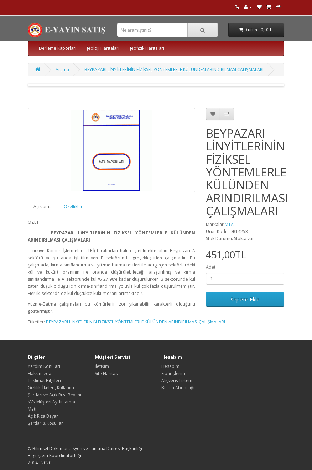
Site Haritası (107, 373)
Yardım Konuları (44, 366)
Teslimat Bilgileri (44, 380)
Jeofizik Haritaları (147, 48)
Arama (62, 70)
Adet (210, 267)
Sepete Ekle (245, 299)
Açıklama (42, 207)
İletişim (102, 366)
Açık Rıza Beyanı (44, 416)
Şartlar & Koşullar (45, 423)
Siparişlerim (173, 373)
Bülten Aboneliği (177, 388)
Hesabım (170, 366)
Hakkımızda (39, 373)
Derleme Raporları (57, 48)
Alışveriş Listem (176, 380)
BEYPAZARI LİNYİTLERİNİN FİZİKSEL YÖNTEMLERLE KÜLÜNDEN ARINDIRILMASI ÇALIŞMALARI (174, 70)
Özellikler (73, 207)
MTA (229, 224)
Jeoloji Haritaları (103, 48)
